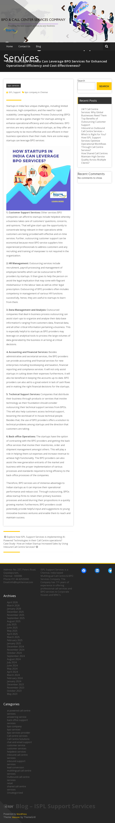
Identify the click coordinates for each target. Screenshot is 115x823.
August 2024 (13, 659)
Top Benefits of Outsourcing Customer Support (93, 121)
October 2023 (14, 690)
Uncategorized (15, 792)
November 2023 (15, 687)
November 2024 (15, 649)
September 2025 (16, 618)
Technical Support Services (24, 394)
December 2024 (15, 646)
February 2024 (14, 678)
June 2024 (12, 665)
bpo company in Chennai (36, 92)
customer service (16, 745)
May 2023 (12, 694)
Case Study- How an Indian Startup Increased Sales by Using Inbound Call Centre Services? (35, 545)
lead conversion (15, 767)
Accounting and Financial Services (28, 352)
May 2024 (12, 668)
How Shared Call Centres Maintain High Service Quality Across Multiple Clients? (94, 158)
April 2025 (12, 633)
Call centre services (17, 735)
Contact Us (24, 46)
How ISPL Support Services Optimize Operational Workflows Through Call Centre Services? (93, 144)
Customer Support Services (24, 212)
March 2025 (13, 637)
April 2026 (12, 602)
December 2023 (15, 684)
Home (9, 46)
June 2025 (12, 627)
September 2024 (16, 656)
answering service (16, 716)
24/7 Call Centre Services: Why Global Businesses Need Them (94, 112)
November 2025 (15, 615)
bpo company (14, 726)
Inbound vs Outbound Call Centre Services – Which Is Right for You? (93, 131)
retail (10, 783)
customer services (16, 748)
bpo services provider (18, 732)
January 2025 (14, 643)
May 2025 (12, 630)
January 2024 (14, 681)
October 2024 (14, 652)
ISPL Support (15, 92)
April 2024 (12, 671)
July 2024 (12, 662)
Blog (38, 46)
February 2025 (14, 640)
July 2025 (12, 624)
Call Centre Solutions (18, 739)
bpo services (13, 85)
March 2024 (13, 675)
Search (104, 86)
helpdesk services (16, 751)
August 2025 (13, 621)
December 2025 (15, 611)
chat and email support (19, 742)
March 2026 (13, 605)
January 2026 (14, 608)
